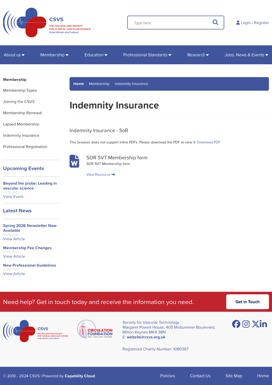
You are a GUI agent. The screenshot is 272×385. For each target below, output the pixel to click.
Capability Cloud (80, 376)
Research (196, 55)
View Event (13, 196)
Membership (52, 55)
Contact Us (200, 376)
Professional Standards (145, 55)
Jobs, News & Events (244, 55)
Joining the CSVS (19, 101)
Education (94, 55)
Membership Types (20, 90)
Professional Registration (25, 146)
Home (78, 83)
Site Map (233, 376)
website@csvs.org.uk (146, 337)
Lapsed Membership (21, 124)
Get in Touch (247, 301)
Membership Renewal (22, 113)
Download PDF (208, 142)
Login (246, 22)
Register (261, 22)
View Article (14, 238)
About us (12, 55)
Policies (167, 376)
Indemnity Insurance (21, 135)
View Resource (100, 174)
